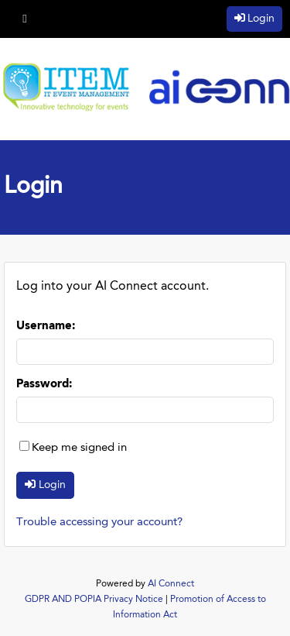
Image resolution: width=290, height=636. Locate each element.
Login (261, 18)
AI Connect (171, 584)
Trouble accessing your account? (99, 522)
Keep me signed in (79, 448)
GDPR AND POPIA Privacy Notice (94, 599)
